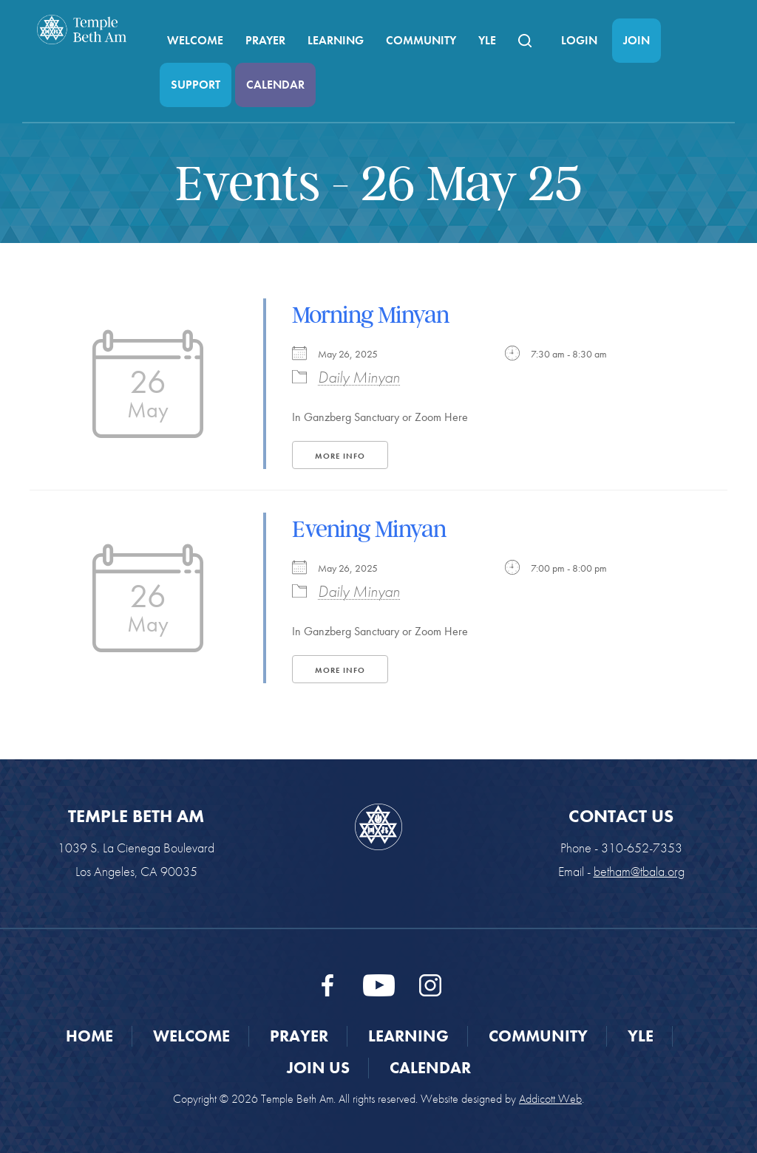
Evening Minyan (369, 529)
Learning (336, 40)
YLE (487, 40)
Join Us (318, 1067)
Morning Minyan (370, 315)
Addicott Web (550, 1098)
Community (421, 40)
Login (579, 40)
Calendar (275, 84)
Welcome (195, 40)
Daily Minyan (359, 377)
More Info (340, 456)
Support (195, 84)
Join (636, 40)
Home (89, 1036)
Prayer (265, 40)
